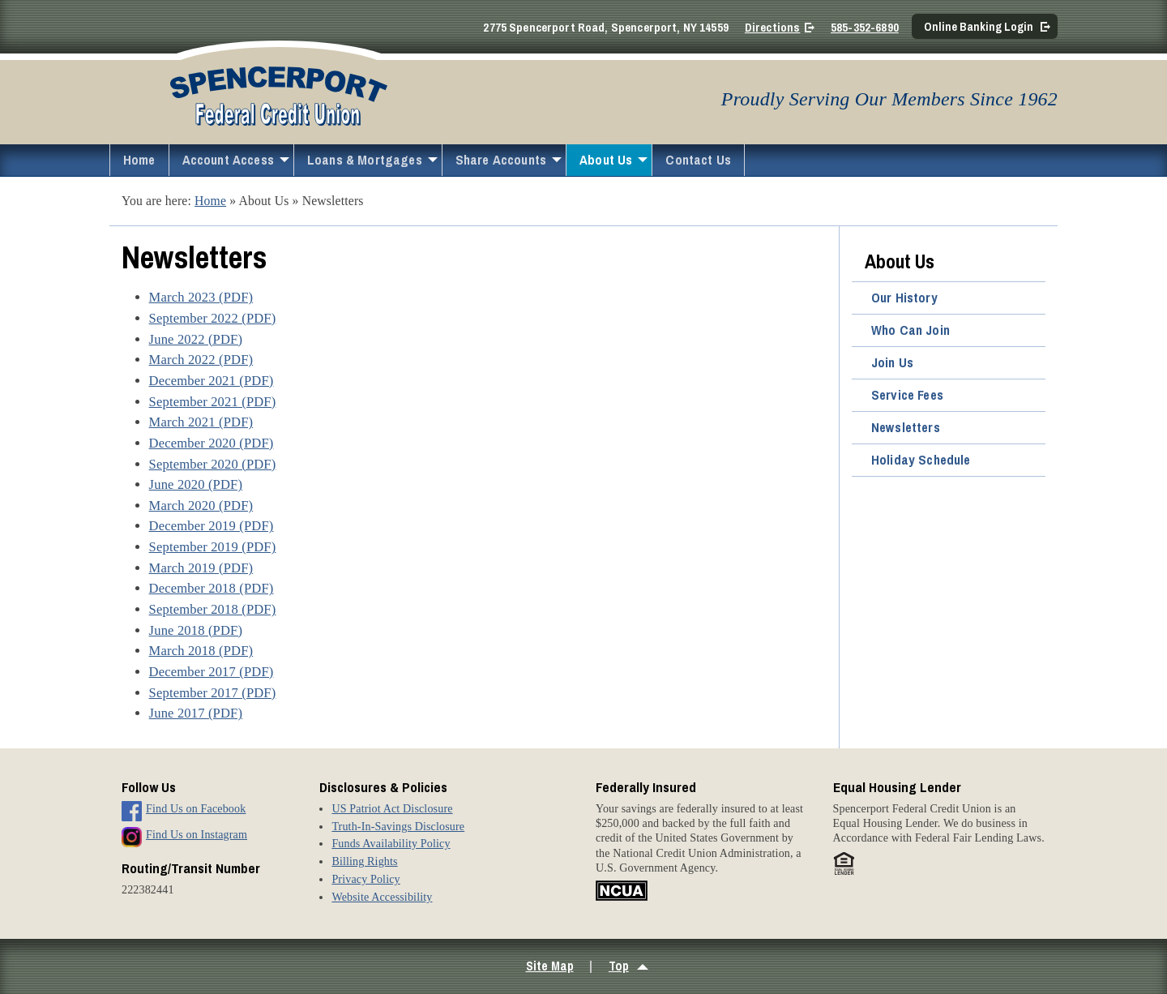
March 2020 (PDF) (201, 505)
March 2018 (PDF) (201, 650)
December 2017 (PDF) (211, 671)
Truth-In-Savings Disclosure (397, 826)
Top (619, 966)
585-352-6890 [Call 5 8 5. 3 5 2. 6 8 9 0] (865, 27)
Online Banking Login (978, 26)
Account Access (228, 160)
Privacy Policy (365, 878)
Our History (904, 297)
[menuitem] (139, 160)
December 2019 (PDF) (211, 525)
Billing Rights (364, 861)
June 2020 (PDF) (196, 484)
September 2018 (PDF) (212, 609)
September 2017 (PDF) (212, 693)
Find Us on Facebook (196, 808)
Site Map (550, 966)
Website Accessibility (381, 896)
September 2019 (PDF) (212, 547)
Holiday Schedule (921, 460)
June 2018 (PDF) (196, 630)
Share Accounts (500, 160)
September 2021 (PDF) (212, 401)
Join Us (892, 362)
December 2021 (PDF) (211, 380)
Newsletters (905, 427)
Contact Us (698, 160)
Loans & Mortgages (364, 160)
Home (139, 160)
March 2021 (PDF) (201, 422)
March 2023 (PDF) (201, 297)
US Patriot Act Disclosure (391, 808)
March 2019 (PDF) (201, 568)
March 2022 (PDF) (201, 359)
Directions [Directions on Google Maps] (772, 27)
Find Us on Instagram (196, 834)
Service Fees (907, 395)
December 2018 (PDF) (211, 588)
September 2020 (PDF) (212, 464)
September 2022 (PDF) (212, 318)
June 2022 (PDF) (196, 339)
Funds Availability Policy (390, 843)
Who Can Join (910, 330)
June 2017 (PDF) (196, 713)
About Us (605, 160)
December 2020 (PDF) (211, 443)
